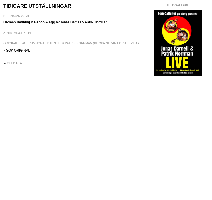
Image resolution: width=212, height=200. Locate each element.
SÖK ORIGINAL (18, 50)
